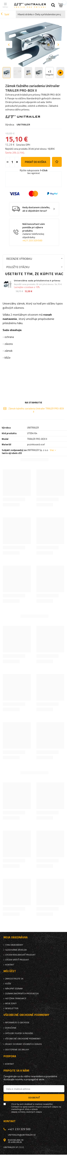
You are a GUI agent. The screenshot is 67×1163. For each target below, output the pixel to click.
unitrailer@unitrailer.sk (22, 1135)
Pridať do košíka (35, 162)
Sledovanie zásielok (16, 950)
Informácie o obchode (17, 1022)
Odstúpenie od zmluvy (17, 1050)
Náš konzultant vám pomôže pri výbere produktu (36, 232)
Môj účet (9, 971)
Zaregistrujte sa (14, 979)
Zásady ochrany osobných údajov (23, 1044)
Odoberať (34, 1097)
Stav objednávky (14, 945)
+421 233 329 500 (32, 240)
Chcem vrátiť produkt (17, 960)
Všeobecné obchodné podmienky (23, 1039)
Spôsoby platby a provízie (19, 1033)
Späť (5, 14)
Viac (52, 450)
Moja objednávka (15, 937)
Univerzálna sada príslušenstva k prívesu (37, 280)
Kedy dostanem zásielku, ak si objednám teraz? (36, 209)
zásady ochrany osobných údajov (26, 1112)
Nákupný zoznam (14, 989)
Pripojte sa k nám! (16, 1070)
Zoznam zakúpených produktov (22, 993)
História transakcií (15, 998)
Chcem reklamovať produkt (20, 955)
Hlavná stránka (25, 14)
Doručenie (10, 1028)
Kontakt (9, 965)
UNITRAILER (23, 124)
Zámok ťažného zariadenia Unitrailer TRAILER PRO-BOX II (36, 410)
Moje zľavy (11, 1003)
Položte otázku (17, 267)
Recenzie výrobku (19, 258)
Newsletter (11, 1008)
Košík (8, 984)
